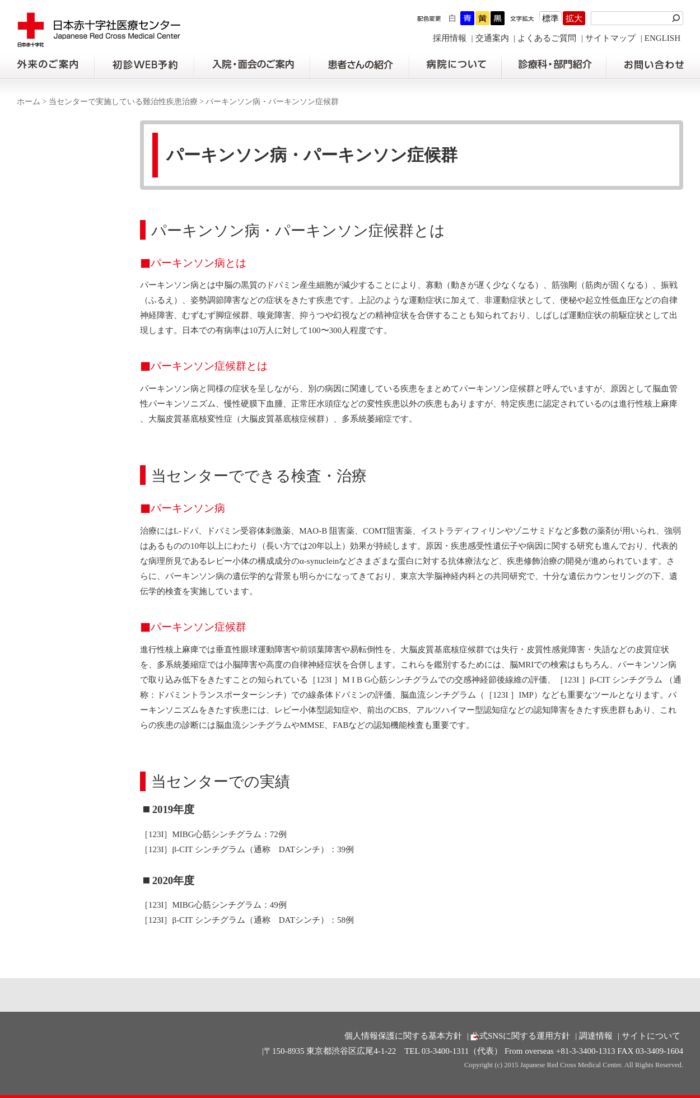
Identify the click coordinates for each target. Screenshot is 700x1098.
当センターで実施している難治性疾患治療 (123, 101)
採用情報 (449, 38)
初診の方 (144, 65)
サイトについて (651, 1035)
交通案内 (492, 38)
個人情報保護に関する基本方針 (403, 1035)
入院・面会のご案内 (252, 65)
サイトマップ (610, 38)
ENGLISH (662, 38)
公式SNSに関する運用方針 (521, 1035)
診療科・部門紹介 (554, 65)
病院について (455, 65)
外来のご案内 (47, 65)
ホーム (28, 101)
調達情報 (596, 1035)
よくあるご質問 (546, 38)
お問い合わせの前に (653, 65)
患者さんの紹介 (359, 65)
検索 (677, 18)
